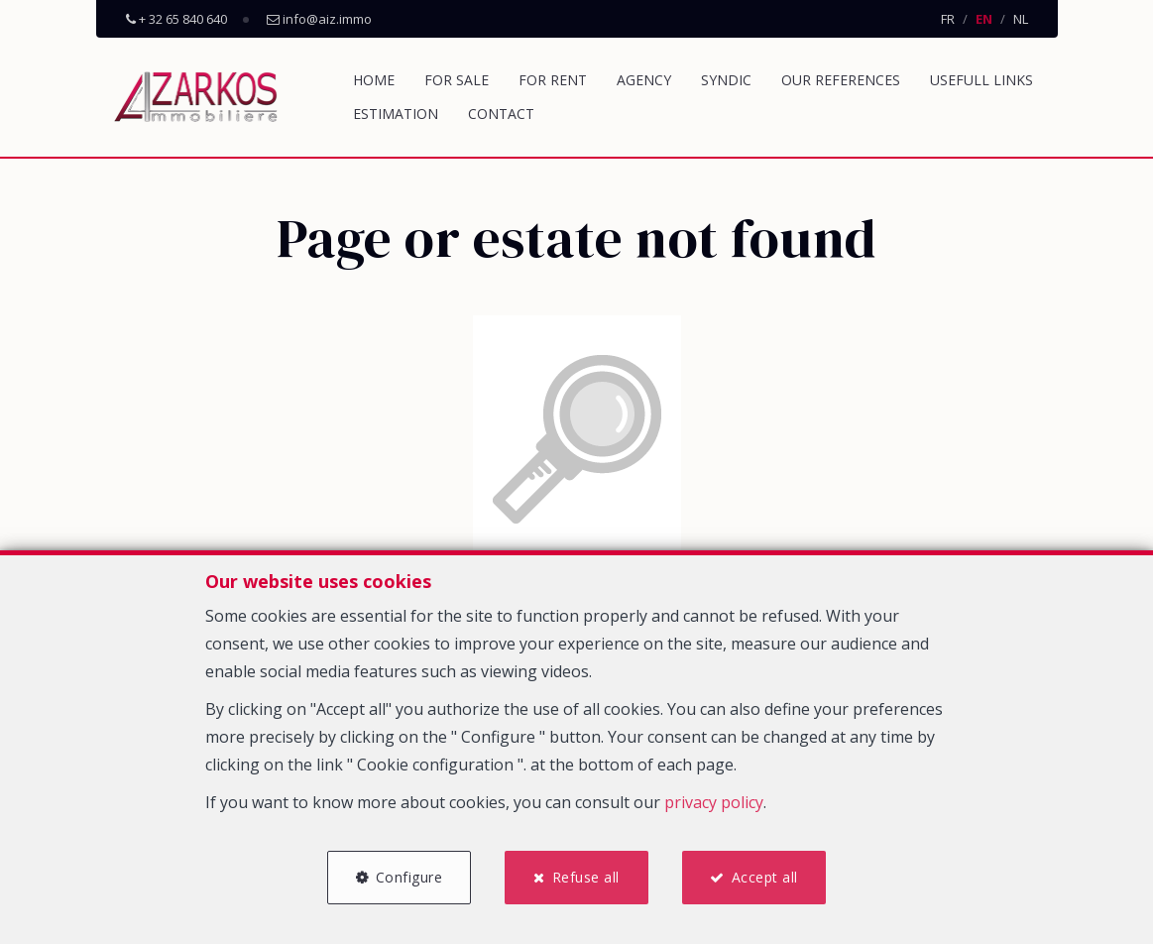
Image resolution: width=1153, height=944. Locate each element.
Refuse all (586, 877)
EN (984, 19)
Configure (409, 877)
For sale (456, 79)
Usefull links (981, 79)
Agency (644, 79)
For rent (553, 79)
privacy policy (713, 802)
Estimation (395, 113)
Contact (501, 113)
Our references (840, 79)
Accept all (765, 877)
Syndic (726, 79)
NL (1020, 19)
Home (374, 79)
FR (948, 19)
